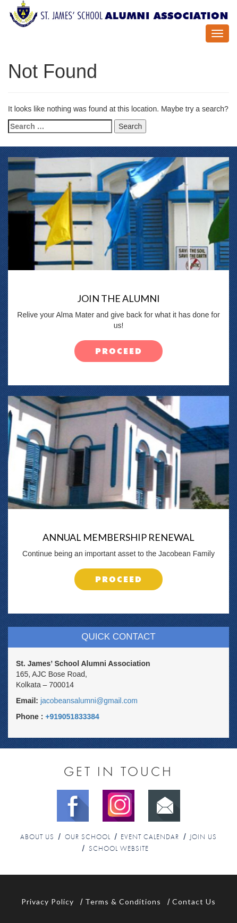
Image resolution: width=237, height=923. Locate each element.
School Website (119, 849)
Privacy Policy (47, 901)
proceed (118, 352)
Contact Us (194, 901)
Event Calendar (150, 837)
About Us (37, 837)
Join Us (203, 837)
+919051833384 (72, 716)
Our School (88, 837)
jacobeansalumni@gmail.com (89, 700)
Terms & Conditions (123, 901)
